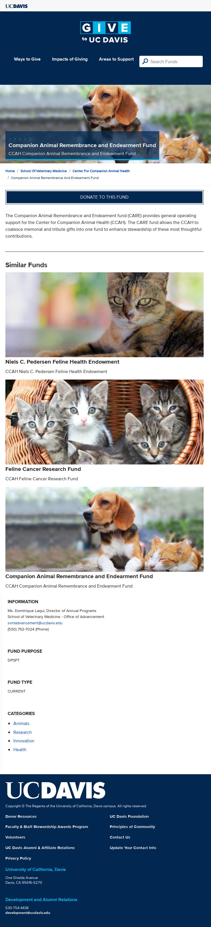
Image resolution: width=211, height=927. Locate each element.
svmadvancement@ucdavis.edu (35, 623)
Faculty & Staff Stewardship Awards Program (46, 826)
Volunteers (15, 837)
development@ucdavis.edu (27, 912)
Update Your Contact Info (133, 847)
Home (10, 170)
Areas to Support (116, 59)
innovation (23, 741)
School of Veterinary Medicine (43, 170)
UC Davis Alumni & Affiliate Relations (40, 847)
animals (21, 723)
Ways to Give (27, 59)
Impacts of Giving (70, 59)
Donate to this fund (104, 197)
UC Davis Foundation (129, 816)
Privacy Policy (18, 858)
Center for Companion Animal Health (101, 170)
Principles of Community (132, 826)
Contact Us (120, 837)
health (19, 749)
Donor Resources (21, 816)
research (22, 732)
